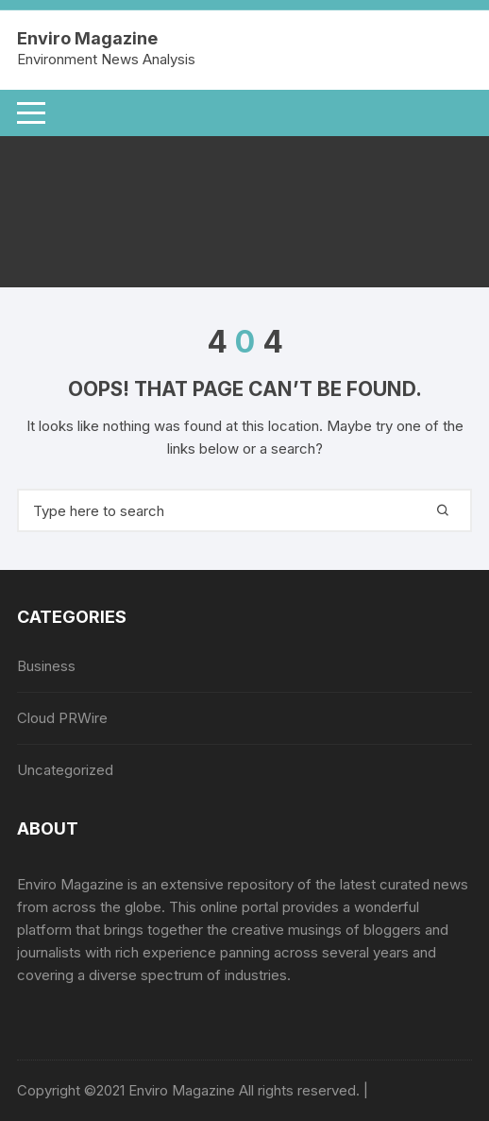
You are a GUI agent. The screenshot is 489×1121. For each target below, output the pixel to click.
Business (46, 666)
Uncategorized (65, 770)
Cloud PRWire (62, 718)
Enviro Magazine (87, 38)
